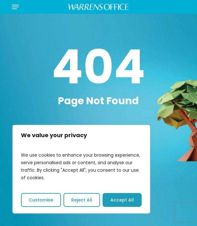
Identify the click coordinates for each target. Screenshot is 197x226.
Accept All (122, 200)
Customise (41, 200)
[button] (15, 7)
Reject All (81, 200)
